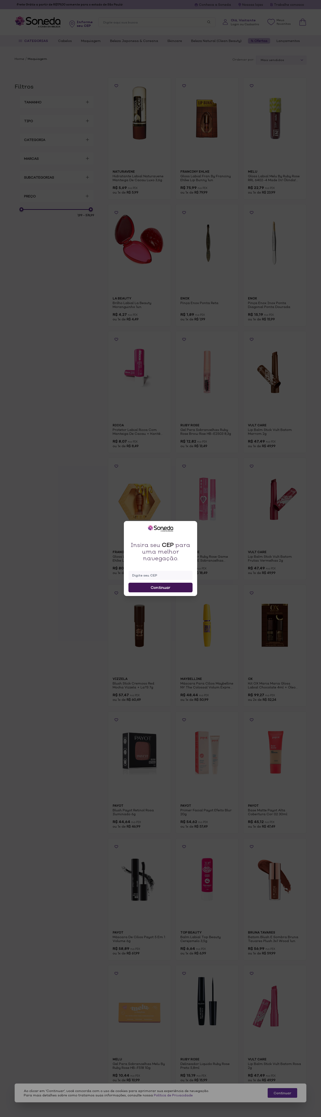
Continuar (160, 587)
